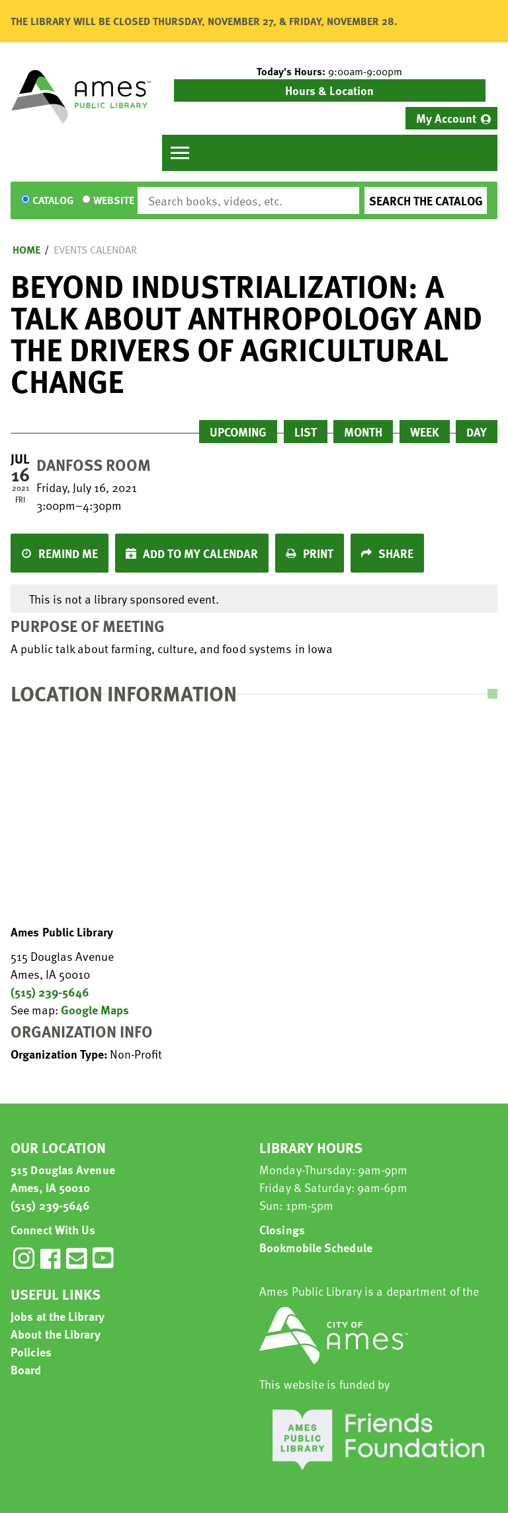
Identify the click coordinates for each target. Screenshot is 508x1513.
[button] (329, 71)
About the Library (56, 1334)
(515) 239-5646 (50, 992)
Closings (282, 1229)
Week (424, 431)
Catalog (52, 201)
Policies (31, 1351)
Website (113, 201)
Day (476, 431)
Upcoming (238, 431)
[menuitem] (451, 118)
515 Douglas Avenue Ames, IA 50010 (63, 1178)
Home (26, 250)
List (305, 431)
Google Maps (95, 1009)
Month (363, 431)
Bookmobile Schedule (315, 1247)
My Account (446, 118)
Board (26, 1369)
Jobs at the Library (58, 1316)
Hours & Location (329, 90)
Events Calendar (95, 250)
